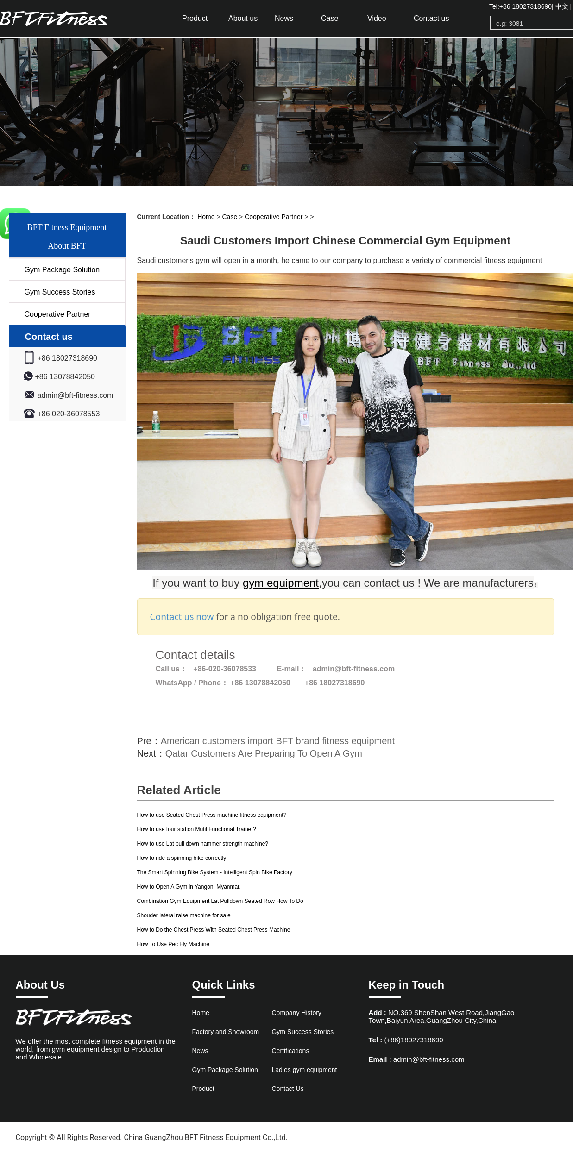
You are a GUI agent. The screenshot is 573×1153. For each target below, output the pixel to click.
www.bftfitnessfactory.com (334, 1137)
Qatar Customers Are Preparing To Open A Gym (263, 753)
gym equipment (67, 18)
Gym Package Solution (62, 270)
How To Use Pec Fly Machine (173, 944)
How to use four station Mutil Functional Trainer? (196, 829)
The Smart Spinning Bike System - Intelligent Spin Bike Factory (214, 872)
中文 (561, 6)
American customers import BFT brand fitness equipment (278, 741)
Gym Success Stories (60, 292)
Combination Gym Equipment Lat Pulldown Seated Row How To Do (220, 901)
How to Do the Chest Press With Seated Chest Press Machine (213, 930)
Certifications (290, 1050)
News (284, 18)
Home (205, 216)
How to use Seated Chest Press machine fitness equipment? (212, 815)
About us (243, 18)
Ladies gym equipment (304, 1069)
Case (329, 18)
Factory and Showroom (225, 1031)
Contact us (431, 18)
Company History (296, 1012)
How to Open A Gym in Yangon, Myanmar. (189, 887)
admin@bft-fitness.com (429, 1059)
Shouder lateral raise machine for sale (184, 915)
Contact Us (287, 1088)
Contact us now (182, 616)
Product (195, 18)
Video (376, 18)
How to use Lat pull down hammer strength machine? (202, 843)
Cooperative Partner (58, 314)
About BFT (67, 246)
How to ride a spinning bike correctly (182, 858)
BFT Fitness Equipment (67, 227)
